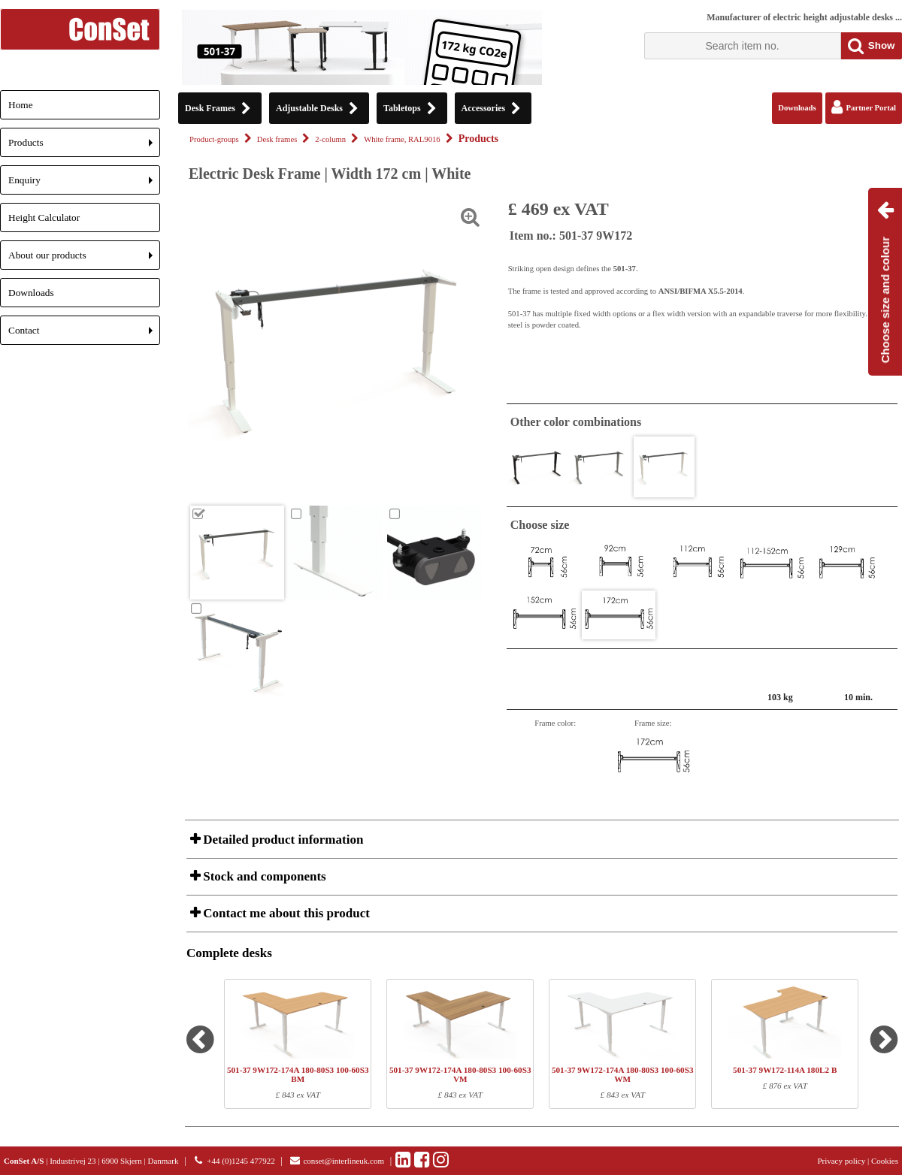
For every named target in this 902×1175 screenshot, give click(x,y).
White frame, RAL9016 (402, 139)
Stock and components (263, 876)
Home (20, 104)
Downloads (31, 292)
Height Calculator (44, 217)
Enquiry (84, 184)
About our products (84, 259)
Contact (84, 335)
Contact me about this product (285, 913)
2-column (330, 139)
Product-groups (214, 139)
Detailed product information (281, 839)
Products (84, 147)
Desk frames (277, 139)
